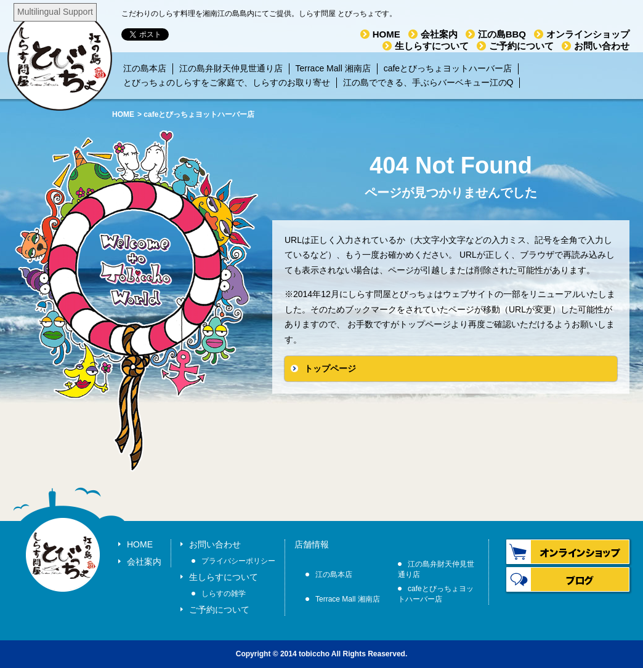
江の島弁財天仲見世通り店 (231, 68)
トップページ (330, 368)
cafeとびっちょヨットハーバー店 (448, 68)
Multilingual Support (55, 12)
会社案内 (439, 34)
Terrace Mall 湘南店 (333, 68)
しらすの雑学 (223, 593)
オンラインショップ (587, 34)
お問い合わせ (601, 46)
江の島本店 (144, 68)
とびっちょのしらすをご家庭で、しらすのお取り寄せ (226, 82)
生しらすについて (432, 46)
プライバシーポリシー (238, 561)
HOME (386, 34)
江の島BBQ (502, 34)
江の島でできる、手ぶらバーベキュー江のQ (428, 82)
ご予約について (521, 46)
